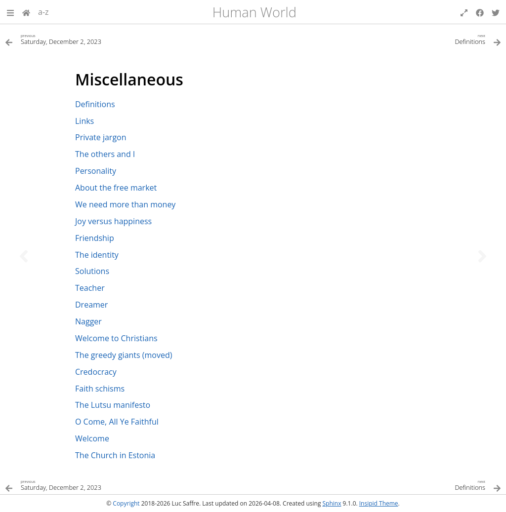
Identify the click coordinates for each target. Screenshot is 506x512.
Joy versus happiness (113, 221)
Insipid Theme (378, 503)
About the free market (116, 187)
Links (84, 121)
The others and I (105, 154)
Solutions (92, 271)
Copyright (126, 503)
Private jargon (100, 137)
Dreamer (91, 304)
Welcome (92, 438)
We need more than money (125, 204)
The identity (97, 254)
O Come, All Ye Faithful (117, 421)
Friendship (94, 238)
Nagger (88, 321)
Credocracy (96, 371)
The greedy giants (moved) (123, 355)
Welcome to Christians (116, 338)
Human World (254, 12)
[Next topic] (482, 256)
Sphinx (332, 503)
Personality (95, 170)
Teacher (90, 287)
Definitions (95, 104)
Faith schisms (100, 388)
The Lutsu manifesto (112, 404)
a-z (43, 11)
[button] (10, 11)
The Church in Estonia (115, 455)
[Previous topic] (24, 256)
